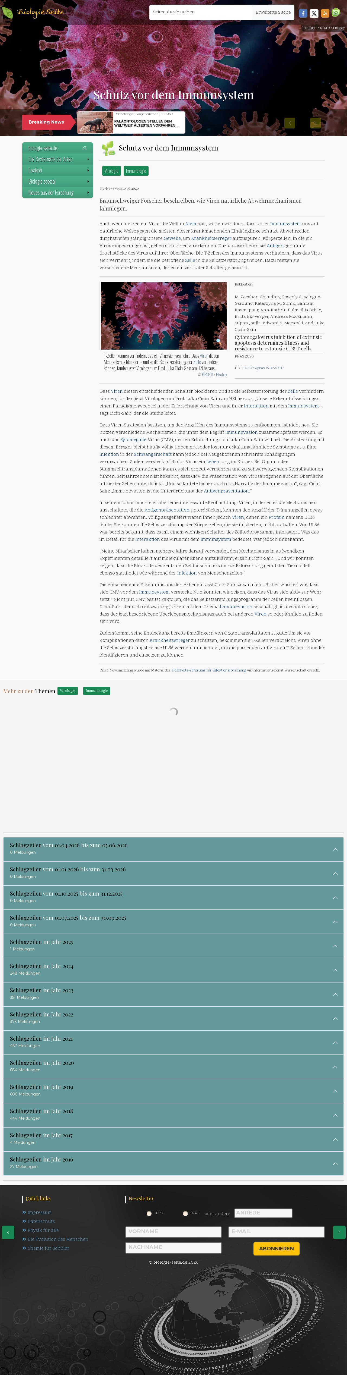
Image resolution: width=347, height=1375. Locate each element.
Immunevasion (241, 432)
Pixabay (221, 374)
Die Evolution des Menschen (55, 1239)
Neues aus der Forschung (59, 192)
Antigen (275, 246)
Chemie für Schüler (45, 1248)
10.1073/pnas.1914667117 (263, 368)
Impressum (37, 1213)
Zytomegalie (133, 440)
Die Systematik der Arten (59, 159)
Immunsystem (285, 224)
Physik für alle (40, 1231)
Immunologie (136, 170)
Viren (204, 355)
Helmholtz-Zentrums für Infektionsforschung (209, 670)
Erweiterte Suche (273, 12)
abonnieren (276, 1249)
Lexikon (59, 170)
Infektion (109, 454)
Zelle (190, 261)
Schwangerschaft (153, 454)
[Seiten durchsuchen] (200, 12)
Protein (277, 517)
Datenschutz (38, 1222)
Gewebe (172, 239)
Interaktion (256, 406)
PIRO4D (207, 374)
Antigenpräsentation (226, 491)
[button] (336, 12)
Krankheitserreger (211, 239)
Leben (212, 462)
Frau (195, 1213)
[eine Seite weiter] (339, 1232)
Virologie (111, 170)
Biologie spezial (59, 181)
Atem (190, 224)
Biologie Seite (40, 12)
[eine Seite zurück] (8, 1232)
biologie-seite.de (57, 148)
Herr (158, 1213)
